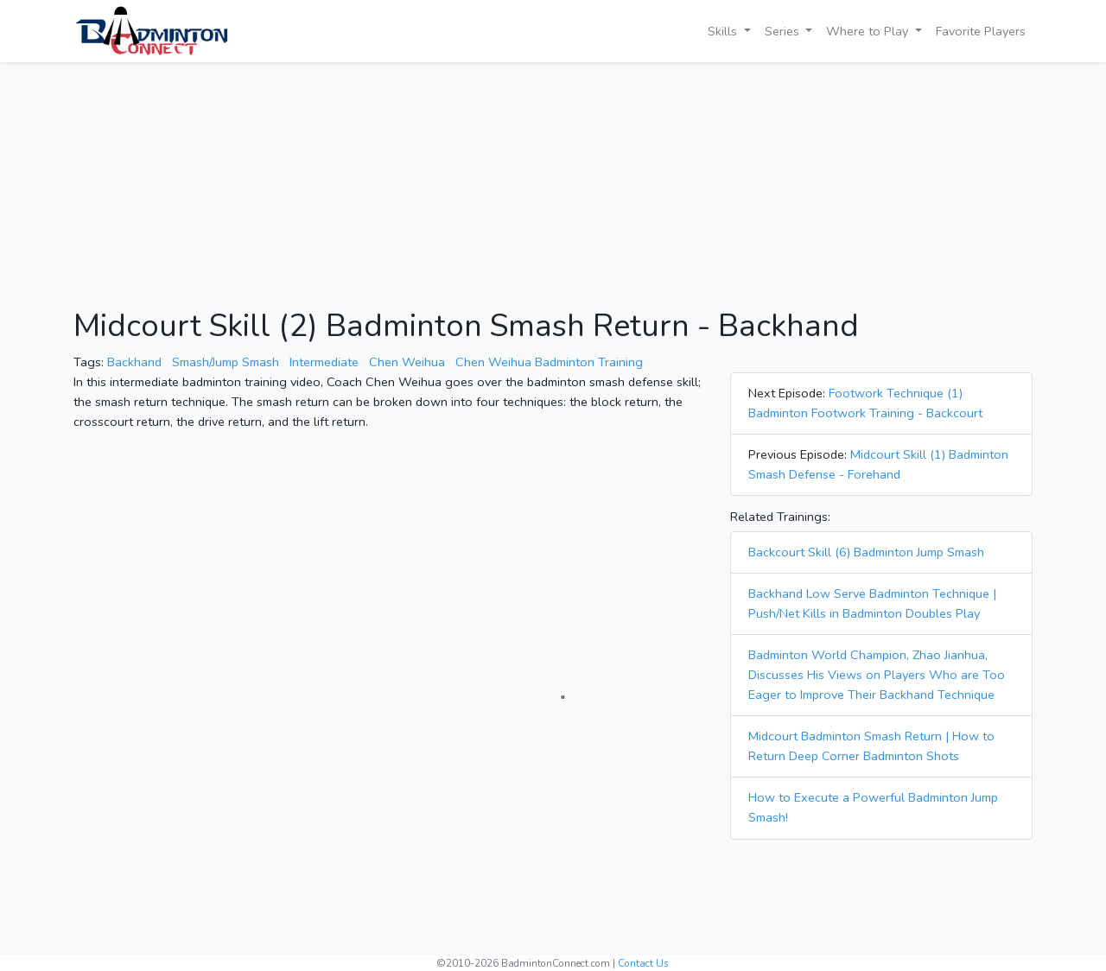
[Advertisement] (553, 187)
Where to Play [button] (869, 31)
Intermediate (324, 362)
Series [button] (784, 31)
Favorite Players (981, 31)
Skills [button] (724, 31)
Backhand (134, 362)
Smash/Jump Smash (225, 362)
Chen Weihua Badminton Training (549, 362)
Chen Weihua (407, 362)
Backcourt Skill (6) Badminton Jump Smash (866, 552)
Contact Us (643, 963)
